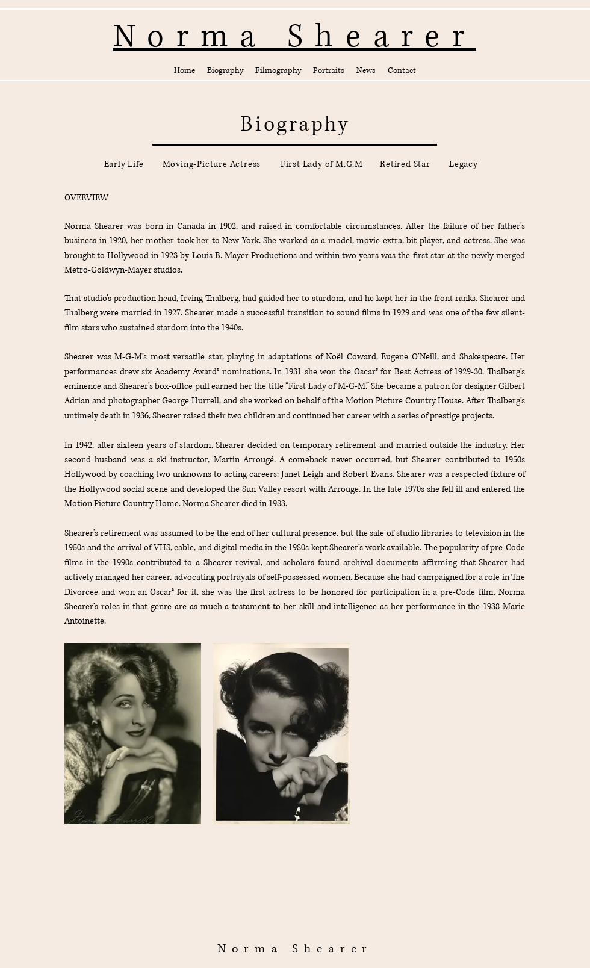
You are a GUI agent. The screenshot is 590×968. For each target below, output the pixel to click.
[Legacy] (463, 164)
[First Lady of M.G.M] (322, 164)
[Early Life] (124, 164)
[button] (225, 70)
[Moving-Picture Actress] (211, 164)
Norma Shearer (295, 949)
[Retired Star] (405, 164)
